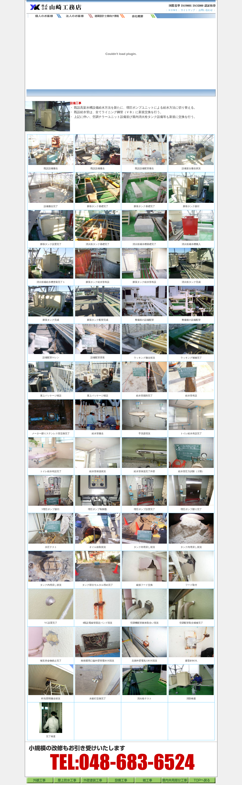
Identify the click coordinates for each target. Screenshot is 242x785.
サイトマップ (187, 10)
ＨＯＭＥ (173, 10)
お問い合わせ (205, 10)
